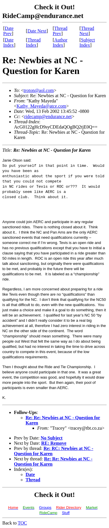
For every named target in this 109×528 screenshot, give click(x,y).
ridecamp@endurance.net (48, 116)
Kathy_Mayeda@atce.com (41, 106)
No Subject (51, 437)
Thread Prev (60, 31)
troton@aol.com (39, 90)
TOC (22, 522)
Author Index (60, 42)
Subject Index (87, 42)
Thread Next (86, 31)
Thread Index (33, 42)
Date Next (36, 30)
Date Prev (8, 31)
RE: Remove (54, 443)
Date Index (8, 42)
